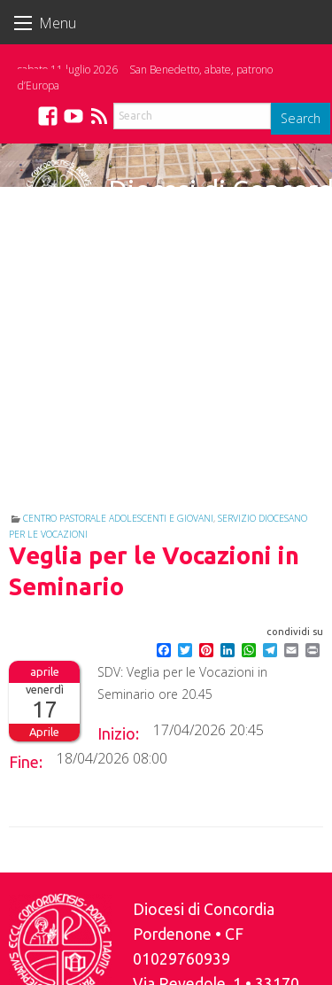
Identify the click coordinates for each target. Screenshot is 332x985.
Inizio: (118, 733)
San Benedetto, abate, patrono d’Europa (145, 77)
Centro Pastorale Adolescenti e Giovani (118, 518)
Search (300, 118)
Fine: (25, 762)
